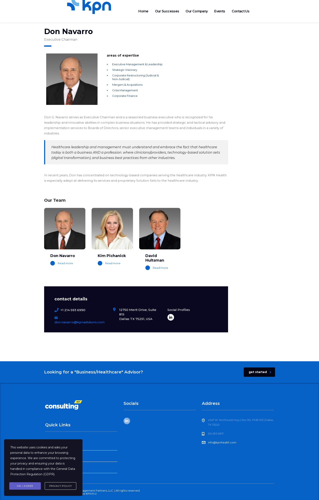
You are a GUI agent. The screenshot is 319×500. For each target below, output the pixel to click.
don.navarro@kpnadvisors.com (79, 322)
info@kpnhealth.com (222, 442)
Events (219, 11)
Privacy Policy (60, 485)
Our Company (197, 11)
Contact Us (241, 11)
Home (143, 11)
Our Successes (167, 11)
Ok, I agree (25, 485)
